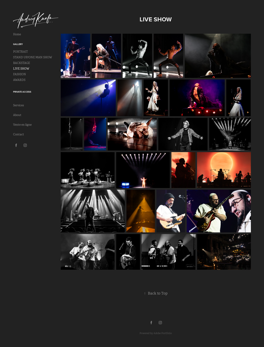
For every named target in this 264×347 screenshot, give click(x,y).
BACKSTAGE (21, 63)
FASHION (19, 74)
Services (18, 105)
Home (17, 34)
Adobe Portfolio (162, 333)
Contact (18, 134)
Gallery (18, 44)
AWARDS (19, 80)
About (17, 115)
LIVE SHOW (21, 68)
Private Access (22, 91)
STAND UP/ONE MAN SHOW (32, 57)
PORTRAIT (20, 51)
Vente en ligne (22, 124)
